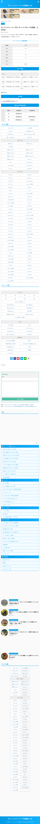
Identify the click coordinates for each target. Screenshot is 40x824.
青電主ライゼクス (10, 149)
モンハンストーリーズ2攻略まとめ (20, 5)
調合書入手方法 (10, 349)
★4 (34, 295)
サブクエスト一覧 (7, 569)
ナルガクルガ (15, 750)
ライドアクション (29, 328)
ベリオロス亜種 (10, 258)
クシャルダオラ (10, 165)
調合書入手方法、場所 (8, 529)
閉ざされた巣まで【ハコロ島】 (9, 449)
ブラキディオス (10, 255)
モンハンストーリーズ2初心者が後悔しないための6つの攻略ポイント (21, 406)
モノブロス (10, 265)
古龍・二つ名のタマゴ (10, 137)
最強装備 (29, 349)
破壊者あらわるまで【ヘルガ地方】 (10, 467)
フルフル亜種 (29, 252)
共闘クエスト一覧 (7, 566)
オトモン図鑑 (6, 483)
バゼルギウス (10, 243)
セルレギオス (10, 212)
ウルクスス (29, 187)
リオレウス (29, 271)
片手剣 (3, 365)
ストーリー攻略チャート (10, 446)
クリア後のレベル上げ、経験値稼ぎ (10, 522)
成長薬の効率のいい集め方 (10, 343)
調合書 (4, 562)
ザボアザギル (29, 205)
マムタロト (10, 131)
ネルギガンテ (29, 168)
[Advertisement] (20, 428)
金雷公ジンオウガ (29, 152)
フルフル (10, 252)
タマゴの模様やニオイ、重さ (9, 486)
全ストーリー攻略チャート (20, 301)
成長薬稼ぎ (5, 544)
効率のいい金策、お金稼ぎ (9, 538)
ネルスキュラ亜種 (10, 240)
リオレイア (29, 268)
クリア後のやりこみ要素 (20, 317)
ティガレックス (10, 215)
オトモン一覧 (15, 667)
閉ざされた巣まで (10, 304)
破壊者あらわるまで (10, 314)
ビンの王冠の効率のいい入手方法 (10, 517)
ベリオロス (29, 255)
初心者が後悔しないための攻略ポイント (11, 532)
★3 (24, 295)
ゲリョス (29, 202)
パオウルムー (29, 240)
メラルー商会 (6, 510)
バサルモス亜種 (10, 246)
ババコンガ (29, 246)
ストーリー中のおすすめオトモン (10, 498)
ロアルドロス (10, 277)
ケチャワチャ (29, 199)
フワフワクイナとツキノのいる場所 (10, 525)
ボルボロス (29, 258)
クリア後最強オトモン (29, 131)
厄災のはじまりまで (10, 307)
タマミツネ (29, 212)
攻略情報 (6, 556)
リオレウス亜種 (10, 274)
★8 (34, 298)
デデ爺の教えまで (29, 307)
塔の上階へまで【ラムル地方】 (9, 461)
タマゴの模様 (24, 667)
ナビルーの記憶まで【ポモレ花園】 (10, 464)
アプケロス (29, 174)
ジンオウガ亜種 (29, 209)
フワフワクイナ (10, 353)
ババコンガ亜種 (10, 249)
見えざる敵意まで (29, 304)
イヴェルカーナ (29, 165)
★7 (24, 298)
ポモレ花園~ (29, 311)
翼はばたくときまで (29, 314)
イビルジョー (29, 177)
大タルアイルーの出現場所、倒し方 (29, 343)
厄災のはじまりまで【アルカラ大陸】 (11, 455)
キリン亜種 (10, 146)
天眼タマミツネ (29, 143)
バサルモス (29, 243)
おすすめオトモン (10, 134)
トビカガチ (29, 230)
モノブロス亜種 (10, 280)
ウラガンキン (10, 187)
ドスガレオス (29, 221)
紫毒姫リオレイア (10, 159)
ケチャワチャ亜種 (10, 202)
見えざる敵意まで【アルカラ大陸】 (10, 452)
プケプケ (29, 249)
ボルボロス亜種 (10, 262)
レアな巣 (29, 346)
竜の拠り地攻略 (6, 477)
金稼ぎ (29, 340)
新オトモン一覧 (6, 504)
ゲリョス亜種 (10, 205)
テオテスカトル (29, 162)
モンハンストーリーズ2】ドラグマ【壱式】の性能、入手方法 (19, 404)
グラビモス (29, 196)
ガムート (10, 190)
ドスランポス (10, 230)
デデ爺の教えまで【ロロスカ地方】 (10, 458)
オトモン (6, 480)
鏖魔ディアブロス (10, 156)
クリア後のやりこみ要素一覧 (9, 474)
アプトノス (10, 177)
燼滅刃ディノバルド (29, 149)
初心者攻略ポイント (10, 346)
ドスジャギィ (29, 224)
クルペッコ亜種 (29, 193)
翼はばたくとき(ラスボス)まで (9, 471)
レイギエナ (29, 274)
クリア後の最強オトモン (8, 501)
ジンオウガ (10, 209)
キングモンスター (10, 328)
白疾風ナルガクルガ (10, 152)
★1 (5, 295)
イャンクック (10, 184)
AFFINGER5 (31, 821)
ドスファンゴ (29, 227)
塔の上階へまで (10, 311)
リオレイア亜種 (10, 271)
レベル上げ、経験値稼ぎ (10, 340)
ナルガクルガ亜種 (25, 750)
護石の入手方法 (6, 559)
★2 (15, 295)
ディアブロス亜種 (29, 218)
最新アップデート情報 (8, 550)
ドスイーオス (10, 221)
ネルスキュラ (29, 237)
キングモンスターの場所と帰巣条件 (10, 495)
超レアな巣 (29, 137)
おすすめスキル (29, 331)
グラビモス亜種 (10, 199)
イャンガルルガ (25, 705)
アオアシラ (10, 174)
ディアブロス (10, 218)
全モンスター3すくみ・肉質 (29, 134)
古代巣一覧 (5, 513)
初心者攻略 (6, 519)
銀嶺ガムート (10, 143)
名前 (3, 376)
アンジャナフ (15, 705)
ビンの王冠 (6, 507)
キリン (10, 162)
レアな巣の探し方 (7, 547)
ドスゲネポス (10, 224)
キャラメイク (6, 554)
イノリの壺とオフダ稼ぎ (8, 535)
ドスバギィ (10, 227)
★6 (15, 298)
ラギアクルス (29, 265)
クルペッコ (10, 193)
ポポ (29, 262)
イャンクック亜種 (29, 184)
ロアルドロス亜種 (29, 277)
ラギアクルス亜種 (10, 268)
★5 (5, 298)
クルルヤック (10, 196)
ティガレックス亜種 (29, 215)
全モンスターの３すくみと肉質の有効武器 (12, 489)
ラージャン (29, 159)
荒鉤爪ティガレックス (29, 156)
